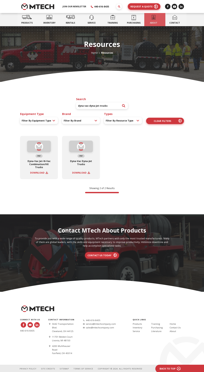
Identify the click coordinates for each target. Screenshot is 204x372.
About (173, 331)
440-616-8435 (100, 6)
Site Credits (48, 368)
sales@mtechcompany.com (100, 327)
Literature (156, 331)
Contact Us (175, 327)
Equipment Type (32, 114)
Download (37, 172)
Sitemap (64, 368)
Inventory (137, 327)
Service (136, 331)
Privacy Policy (28, 368)
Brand (66, 114)
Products (137, 324)
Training (155, 324)
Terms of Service (83, 368)
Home (94, 52)
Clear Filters (162, 120)
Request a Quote (141, 6)
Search (81, 99)
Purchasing (157, 327)
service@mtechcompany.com (101, 324)
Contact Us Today (99, 255)
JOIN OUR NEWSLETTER (74, 6)
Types (108, 114)
